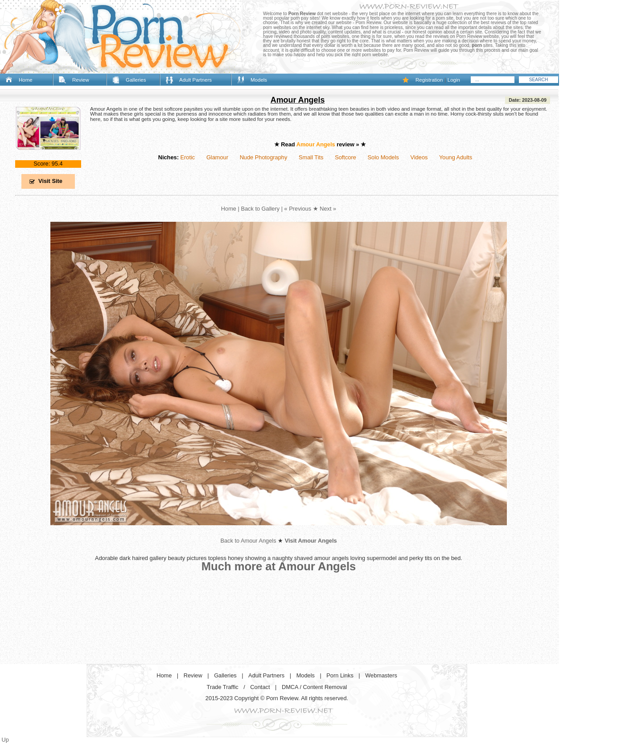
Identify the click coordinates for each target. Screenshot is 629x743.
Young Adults (455, 157)
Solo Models (383, 157)
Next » (328, 208)
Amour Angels (298, 99)
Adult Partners (195, 80)
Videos (419, 157)
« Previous (297, 208)
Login (454, 80)
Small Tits (311, 157)
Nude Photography (264, 157)
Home (26, 80)
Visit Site (50, 181)
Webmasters (381, 675)
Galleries (136, 80)
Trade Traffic (222, 687)
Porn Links (339, 675)
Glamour (217, 157)
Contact (260, 687)
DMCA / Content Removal (314, 687)
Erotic (187, 157)
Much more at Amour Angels (278, 566)
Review (80, 80)
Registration (429, 80)
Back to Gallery (260, 208)
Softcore (345, 157)
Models (259, 80)
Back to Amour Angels (248, 540)
